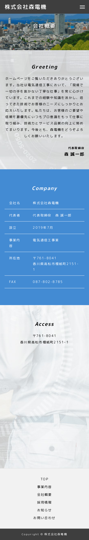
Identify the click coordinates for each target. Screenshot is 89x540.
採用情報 (44, 502)
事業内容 (44, 487)
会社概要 (44, 494)
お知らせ (44, 510)
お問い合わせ (44, 517)
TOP (44, 479)
